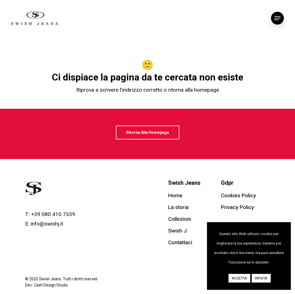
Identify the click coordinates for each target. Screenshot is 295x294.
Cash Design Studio (51, 285)
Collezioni (179, 219)
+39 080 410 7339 (53, 214)
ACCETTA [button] (239, 278)
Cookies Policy (238, 196)
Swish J (177, 231)
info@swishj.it (47, 224)
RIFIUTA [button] (261, 278)
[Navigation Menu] (277, 18)
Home (175, 196)
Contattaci (180, 242)
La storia (178, 207)
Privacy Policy (237, 207)
